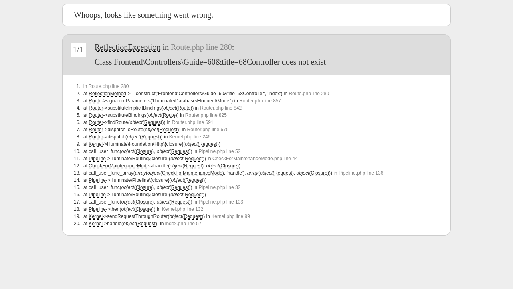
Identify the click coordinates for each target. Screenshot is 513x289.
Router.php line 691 (192, 122)
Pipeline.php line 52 (220, 151)
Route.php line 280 (201, 47)
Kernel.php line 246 (189, 137)
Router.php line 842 (221, 108)
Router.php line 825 (206, 115)
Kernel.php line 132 (182, 209)
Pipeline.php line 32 (220, 187)
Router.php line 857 (260, 101)
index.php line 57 (183, 223)
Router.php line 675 (208, 129)
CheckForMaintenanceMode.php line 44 (255, 158)
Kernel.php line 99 (230, 216)
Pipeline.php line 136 (361, 173)
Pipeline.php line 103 (221, 202)
